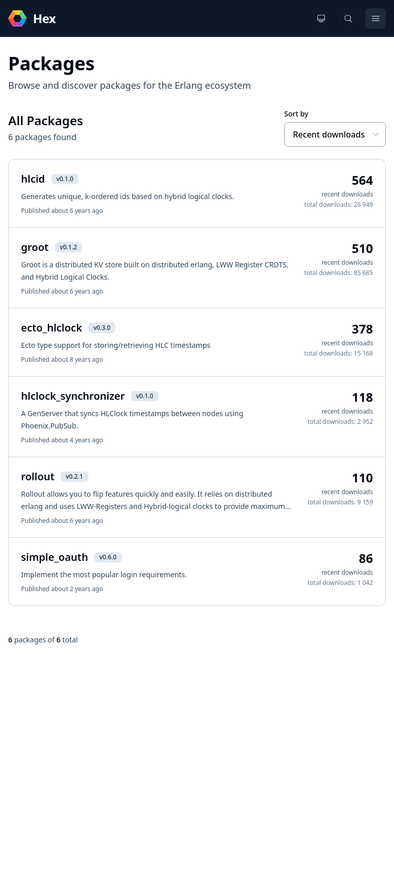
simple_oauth (54, 557)
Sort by (296, 114)
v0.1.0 (64, 178)
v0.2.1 (74, 476)
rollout (37, 476)
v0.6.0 (108, 557)
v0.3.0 (101, 327)
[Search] (348, 18)
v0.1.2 (68, 247)
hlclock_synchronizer (73, 396)
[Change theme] (321, 18)
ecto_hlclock (51, 328)
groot (35, 247)
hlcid (33, 179)
